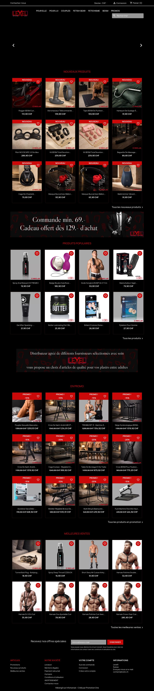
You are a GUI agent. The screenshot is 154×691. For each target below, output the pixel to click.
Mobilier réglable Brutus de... (60, 509)
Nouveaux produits (18, 668)
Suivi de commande (87, 665)
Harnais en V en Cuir (27, 614)
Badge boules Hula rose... (60, 283)
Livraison (48, 665)
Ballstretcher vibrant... (127, 194)
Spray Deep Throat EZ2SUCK (60, 572)
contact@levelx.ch (120, 672)
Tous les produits (133, 338)
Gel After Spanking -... (26, 325)
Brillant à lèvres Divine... (94, 325)
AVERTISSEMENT (51, 680)
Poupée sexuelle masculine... (27, 425)
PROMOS (115, 10)
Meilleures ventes (17, 671)
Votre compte (86, 660)
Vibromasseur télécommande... (60, 111)
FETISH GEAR (79, 10)
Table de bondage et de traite (93, 467)
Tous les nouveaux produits (128, 207)
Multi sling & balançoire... (94, 509)
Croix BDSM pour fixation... (127, 467)
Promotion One (92, 688)
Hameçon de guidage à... (127, 111)
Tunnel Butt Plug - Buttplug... (27, 572)
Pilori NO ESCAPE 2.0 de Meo (27, 152)
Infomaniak (71, 688)
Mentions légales (52, 668)
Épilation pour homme (128, 325)
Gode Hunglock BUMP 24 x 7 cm (94, 283)
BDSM (105, 10)
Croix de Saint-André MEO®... (60, 425)
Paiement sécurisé (52, 671)
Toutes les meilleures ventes (127, 627)
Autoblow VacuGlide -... (27, 509)
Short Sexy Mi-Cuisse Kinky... (94, 572)
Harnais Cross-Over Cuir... (127, 614)
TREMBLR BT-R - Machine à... (93, 425)
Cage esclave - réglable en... (60, 467)
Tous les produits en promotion (126, 522)
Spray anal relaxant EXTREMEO (26, 283)
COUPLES (65, 10)
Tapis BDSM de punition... (93, 111)
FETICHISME (94, 10)
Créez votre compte (87, 671)
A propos (48, 674)
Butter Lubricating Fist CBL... (60, 325)
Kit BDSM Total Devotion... (60, 152)
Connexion (83, 668)
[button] (20, 44)
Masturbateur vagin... (128, 283)
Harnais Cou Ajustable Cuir (60, 614)
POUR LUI (53, 10)
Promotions (15, 665)
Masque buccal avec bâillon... (60, 194)
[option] (77, 44)
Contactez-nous (18, 3)
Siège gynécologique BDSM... (127, 425)
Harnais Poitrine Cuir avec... (93, 614)
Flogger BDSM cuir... (27, 111)
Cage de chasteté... (27, 194)
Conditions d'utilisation (54, 677)
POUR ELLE (41, 10)
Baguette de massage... (127, 152)
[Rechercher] (128, 15)
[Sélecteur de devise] (105, 3)
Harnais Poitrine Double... (127, 572)
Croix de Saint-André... (27, 467)
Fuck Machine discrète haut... (127, 509)
